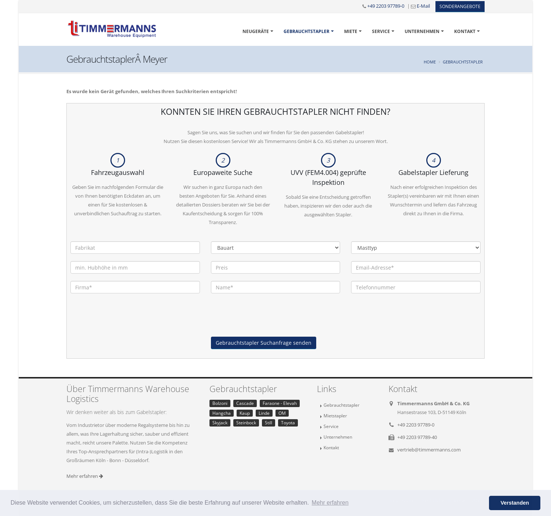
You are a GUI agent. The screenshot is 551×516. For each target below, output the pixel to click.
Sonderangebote (460, 6)
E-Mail (423, 6)
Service (381, 31)
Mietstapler (335, 415)
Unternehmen (422, 31)
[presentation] (266, 322)
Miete (350, 31)
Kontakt (464, 31)
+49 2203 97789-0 (385, 6)
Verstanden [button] (514, 503)
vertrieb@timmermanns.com (429, 449)
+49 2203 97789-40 (417, 437)
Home (430, 62)
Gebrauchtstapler (306, 31)
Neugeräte (255, 31)
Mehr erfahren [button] (330, 502)
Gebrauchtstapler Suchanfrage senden (263, 342)
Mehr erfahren (84, 476)
